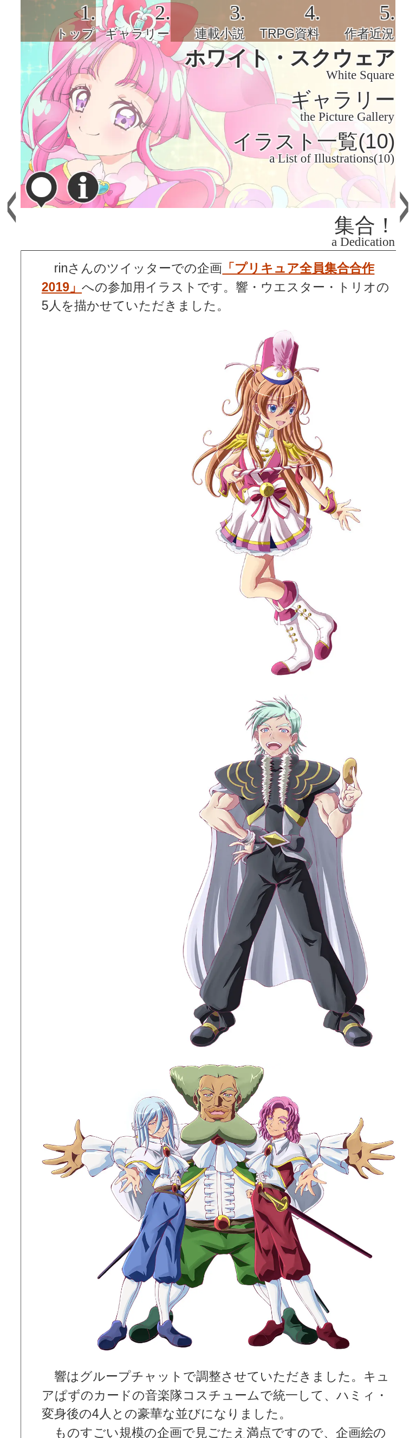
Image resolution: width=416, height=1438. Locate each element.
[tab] (58, 21)
